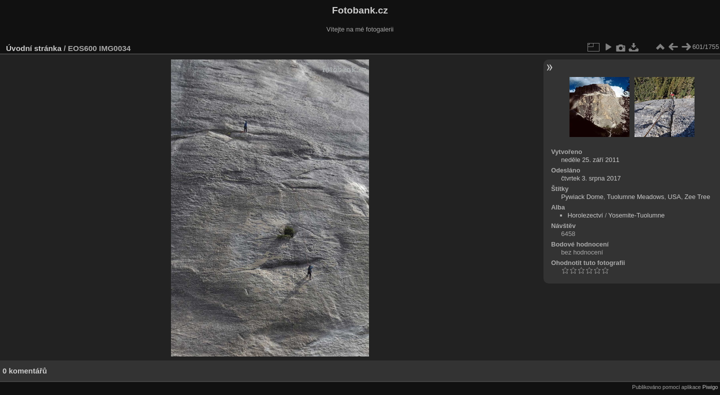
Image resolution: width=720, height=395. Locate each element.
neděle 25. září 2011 (590, 160)
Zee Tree (697, 196)
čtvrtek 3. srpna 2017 (591, 178)
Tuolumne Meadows (635, 196)
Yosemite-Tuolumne (636, 215)
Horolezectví (585, 215)
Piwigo (710, 387)
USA (674, 196)
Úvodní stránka (34, 48)
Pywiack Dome (582, 196)
